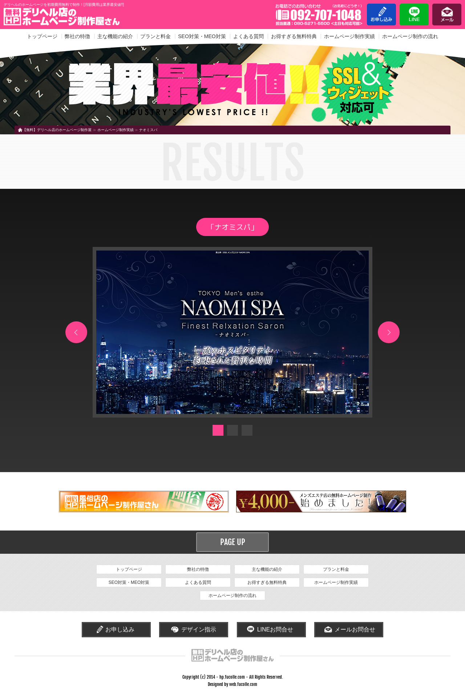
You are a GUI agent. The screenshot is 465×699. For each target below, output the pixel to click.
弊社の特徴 (77, 36)
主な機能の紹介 (115, 36)
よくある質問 (248, 36)
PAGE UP (232, 542)
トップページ (42, 36)
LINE (414, 14)
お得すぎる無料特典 (294, 36)
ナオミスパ (148, 130)
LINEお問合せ (275, 629)
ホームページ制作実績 (349, 36)
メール (446, 14)
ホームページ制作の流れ (410, 36)
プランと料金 (155, 36)
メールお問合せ (355, 629)
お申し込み (381, 14)
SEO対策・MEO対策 (202, 36)
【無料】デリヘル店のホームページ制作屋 (57, 130)
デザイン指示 (198, 629)
